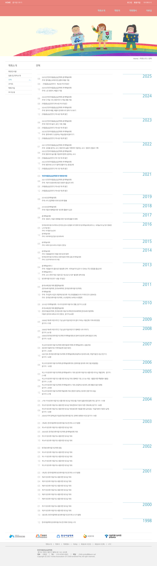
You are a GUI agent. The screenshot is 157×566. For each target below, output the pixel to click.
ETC (109, 544)
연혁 (10, 80)
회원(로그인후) (100, 544)
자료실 (149, 11)
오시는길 (11, 92)
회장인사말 (12, 71)
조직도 (10, 84)
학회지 (117, 11)
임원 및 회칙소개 (14, 76)
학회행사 (133, 11)
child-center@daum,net (87, 554)
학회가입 (11, 88)
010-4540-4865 (62, 554)
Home (135, 58)
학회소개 (101, 11)
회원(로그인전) (86, 544)
